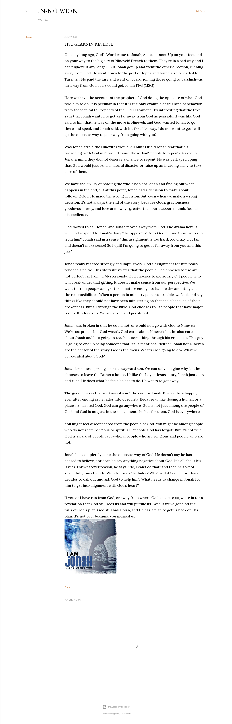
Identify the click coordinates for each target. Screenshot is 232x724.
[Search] (202, 11)
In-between (58, 11)
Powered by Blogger (116, 707)
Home (42, 19)
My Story (55, 19)
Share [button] (28, 37)
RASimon (126, 713)
